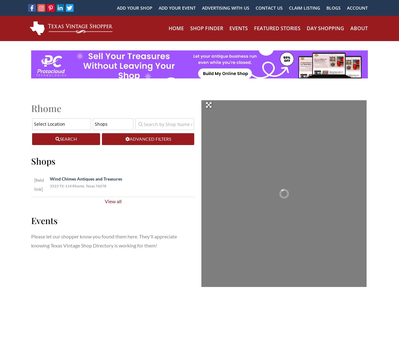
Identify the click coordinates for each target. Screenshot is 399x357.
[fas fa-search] (66, 139)
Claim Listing (304, 8)
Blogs (333, 8)
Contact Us (269, 8)
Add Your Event (177, 8)
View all (113, 201)
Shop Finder (206, 28)
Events (238, 28)
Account (357, 8)
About (359, 28)
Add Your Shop (134, 8)
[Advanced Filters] (148, 139)
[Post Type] (113, 124)
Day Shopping (325, 28)
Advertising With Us (225, 8)
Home (176, 28)
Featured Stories (277, 28)
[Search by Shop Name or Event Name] (164, 124)
